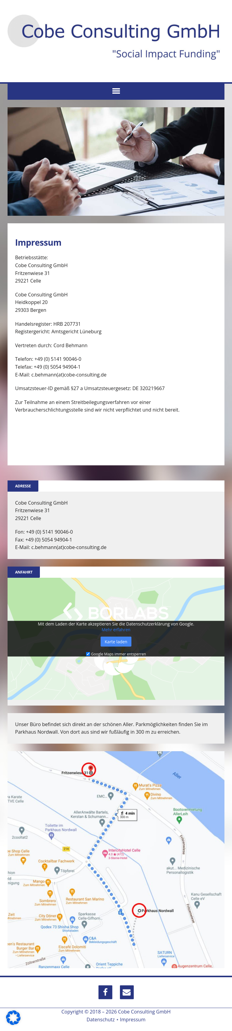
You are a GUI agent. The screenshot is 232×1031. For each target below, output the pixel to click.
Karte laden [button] (116, 641)
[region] (116, 161)
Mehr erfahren (116, 629)
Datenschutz (101, 1019)
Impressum (132, 1019)
